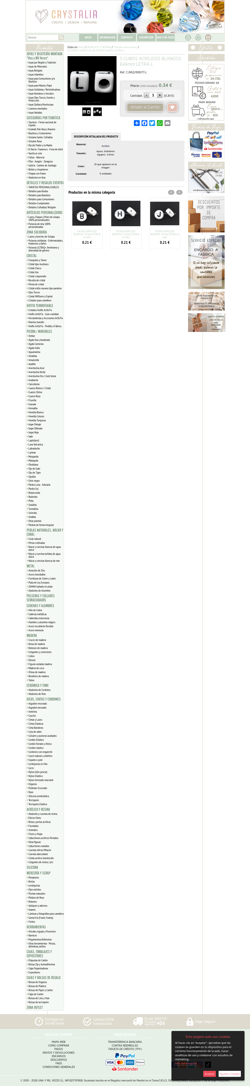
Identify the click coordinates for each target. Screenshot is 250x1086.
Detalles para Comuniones (41, 199)
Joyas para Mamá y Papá (40, 85)
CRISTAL (32, 256)
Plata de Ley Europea (38, 582)
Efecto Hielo (34, 818)
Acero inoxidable (36, 574)
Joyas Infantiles (35, 74)
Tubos (31, 680)
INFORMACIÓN (107, 37)
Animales (33, 830)
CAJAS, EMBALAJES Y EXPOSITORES (39, 954)
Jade (30, 436)
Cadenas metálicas (37, 614)
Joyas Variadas (35, 112)
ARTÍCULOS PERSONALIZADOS (45, 213)
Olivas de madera (36, 672)
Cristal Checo (34, 268)
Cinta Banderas (35, 727)
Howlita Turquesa (37, 420)
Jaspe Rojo (33, 432)
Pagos (58, 1049)
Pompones (33, 877)
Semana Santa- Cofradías (40, 137)
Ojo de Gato (34, 468)
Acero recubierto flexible (41, 626)
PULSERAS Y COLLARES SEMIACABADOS (41, 598)
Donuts (31, 660)
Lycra (31, 768)
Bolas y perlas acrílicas (39, 822)
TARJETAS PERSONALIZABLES (43, 187)
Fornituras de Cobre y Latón (42, 578)
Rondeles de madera (38, 676)
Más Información (186, 1063)
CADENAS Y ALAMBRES (40, 606)
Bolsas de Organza (37, 982)
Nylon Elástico (35, 776)
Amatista (32, 356)
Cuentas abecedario (38, 854)
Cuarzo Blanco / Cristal (39, 388)
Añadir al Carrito (145, 107)
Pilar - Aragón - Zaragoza (40, 161)
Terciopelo (33, 800)
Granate (32, 404)
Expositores (34, 972)
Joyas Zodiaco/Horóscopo (41, 104)
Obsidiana (33, 464)
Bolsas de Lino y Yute (38, 998)
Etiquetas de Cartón (38, 960)
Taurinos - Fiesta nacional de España (42, 123)
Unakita (32, 517)
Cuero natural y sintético (40, 756)
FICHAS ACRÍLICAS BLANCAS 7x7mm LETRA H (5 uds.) (125, 234)
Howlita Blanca (35, 412)
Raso (30, 792)
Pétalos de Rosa (36, 897)
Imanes (32, 909)
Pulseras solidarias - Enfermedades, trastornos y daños (45, 242)
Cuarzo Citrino (35, 392)
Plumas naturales (36, 893)
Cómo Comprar (58, 1045)
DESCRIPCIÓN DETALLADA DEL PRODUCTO (96, 136)
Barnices (32, 935)
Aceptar (210, 1074)
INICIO (88, 37)
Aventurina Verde (36, 372)
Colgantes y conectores (39, 652)
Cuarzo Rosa (34, 396)
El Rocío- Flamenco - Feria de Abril (45, 149)
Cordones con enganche (40, 752)
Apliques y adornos (37, 905)
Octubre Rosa (35, 141)
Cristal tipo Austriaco (38, 264)
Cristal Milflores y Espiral (40, 296)
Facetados (33, 826)
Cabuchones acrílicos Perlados (43, 838)
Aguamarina (34, 352)
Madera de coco (36, 668)
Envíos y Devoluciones (59, 1052)
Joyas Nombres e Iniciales (41, 93)
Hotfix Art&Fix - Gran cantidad (43, 314)
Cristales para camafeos (39, 300)
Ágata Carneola (35, 344)
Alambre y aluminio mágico (41, 622)
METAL (31, 566)
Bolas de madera (36, 644)
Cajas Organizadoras (38, 968)
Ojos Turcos (34, 292)
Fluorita (32, 400)
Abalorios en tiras (36, 177)
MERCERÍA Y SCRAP (38, 873)
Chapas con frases (37, 173)
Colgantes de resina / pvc (40, 862)
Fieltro (31, 921)
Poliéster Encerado (37, 788)
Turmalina (33, 509)
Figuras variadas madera (40, 664)
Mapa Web (58, 1042)
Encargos (59, 1056)
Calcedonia (33, 384)
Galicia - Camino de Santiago (42, 165)
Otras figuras (34, 842)
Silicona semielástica (38, 796)
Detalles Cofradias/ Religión (42, 207)
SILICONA (32, 867)
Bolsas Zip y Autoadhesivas (41, 964)
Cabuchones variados (38, 846)
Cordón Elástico (36, 739)
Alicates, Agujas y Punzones (42, 931)
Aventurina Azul (36, 368)
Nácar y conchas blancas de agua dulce (44, 548)
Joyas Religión (35, 70)
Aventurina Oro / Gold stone (42, 376)
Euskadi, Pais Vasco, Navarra (41, 129)
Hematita (32, 408)
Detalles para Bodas (38, 191)
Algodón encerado (37, 703)
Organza (32, 784)
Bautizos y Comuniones (39, 133)
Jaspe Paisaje (34, 424)
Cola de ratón (35, 731)
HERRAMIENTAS (36, 927)
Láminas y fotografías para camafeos (46, 913)
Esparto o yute (35, 760)
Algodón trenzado (37, 707)
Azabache (33, 380)
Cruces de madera (37, 640)
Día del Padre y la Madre (40, 145)
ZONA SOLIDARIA (37, 232)
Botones (32, 901)
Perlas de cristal (36, 284)
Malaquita (33, 460)
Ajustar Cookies (230, 1074)
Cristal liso (33, 272)
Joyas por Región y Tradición (42, 62)
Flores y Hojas (35, 834)
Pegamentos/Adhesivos (40, 939)
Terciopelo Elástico (37, 804)
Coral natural (34, 539)
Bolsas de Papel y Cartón (40, 990)
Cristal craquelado (37, 276)
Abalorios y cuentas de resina (42, 814)
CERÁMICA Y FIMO (37, 686)
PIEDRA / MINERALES (39, 332)
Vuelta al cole (35, 153)
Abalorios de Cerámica (39, 690)
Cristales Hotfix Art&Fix (40, 310)
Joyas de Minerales (37, 66)
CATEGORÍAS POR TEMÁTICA (43, 118)
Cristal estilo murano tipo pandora (45, 288)
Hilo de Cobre (35, 610)
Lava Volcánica (35, 444)
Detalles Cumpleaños (38, 203)
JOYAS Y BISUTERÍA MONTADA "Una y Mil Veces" (44, 56)
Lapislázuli (33, 440)
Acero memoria (35, 630)
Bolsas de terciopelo (38, 1002)
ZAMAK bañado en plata (40, 586)
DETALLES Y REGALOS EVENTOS (45, 183)
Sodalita (32, 505)
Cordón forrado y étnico (40, 744)
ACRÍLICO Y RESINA (38, 810)
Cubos (31, 656)
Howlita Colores (36, 416)
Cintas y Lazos (35, 719)
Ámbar (31, 336)
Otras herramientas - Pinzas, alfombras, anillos (42, 945)
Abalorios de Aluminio (39, 590)
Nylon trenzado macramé (40, 780)
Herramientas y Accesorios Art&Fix (45, 318)
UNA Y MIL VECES (166, 37)
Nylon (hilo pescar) (37, 772)
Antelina (32, 711)
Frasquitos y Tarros (37, 260)
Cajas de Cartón (35, 994)
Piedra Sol (33, 488)
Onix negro (34, 480)
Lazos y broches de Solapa (41, 236)
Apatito (32, 364)
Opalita (32, 476)
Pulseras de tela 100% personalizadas (39, 225)
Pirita (30, 500)
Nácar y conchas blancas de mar (44, 560)
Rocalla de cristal (36, 280)
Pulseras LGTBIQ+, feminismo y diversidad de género (43, 249)
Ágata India (34, 348)
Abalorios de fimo (37, 694)
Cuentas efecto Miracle (39, 850)
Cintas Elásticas (35, 723)
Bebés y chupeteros (38, 169)
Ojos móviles (34, 889)
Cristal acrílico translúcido (41, 858)
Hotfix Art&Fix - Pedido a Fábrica (44, 326)
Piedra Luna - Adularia (39, 484)
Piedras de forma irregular (41, 525)
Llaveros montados (37, 108)
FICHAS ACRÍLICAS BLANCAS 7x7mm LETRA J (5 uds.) (164, 234)
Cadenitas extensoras (38, 618)
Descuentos (59, 1060)
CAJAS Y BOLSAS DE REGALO (43, 978)
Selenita (32, 513)
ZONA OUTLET (35, 1008)
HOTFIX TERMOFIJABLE (40, 306)
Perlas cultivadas (36, 543)
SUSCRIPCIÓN (146, 37)
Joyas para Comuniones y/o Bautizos (41, 80)
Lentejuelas (34, 885)
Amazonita (33, 360)
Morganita (33, 456)
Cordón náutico (35, 748)
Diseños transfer (36, 322)
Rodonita (32, 496)
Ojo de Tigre (34, 472)
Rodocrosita (34, 492)
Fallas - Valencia (36, 157)
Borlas (31, 881)
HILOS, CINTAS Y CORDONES (44, 699)
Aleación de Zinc (36, 570)
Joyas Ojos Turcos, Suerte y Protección (41, 99)
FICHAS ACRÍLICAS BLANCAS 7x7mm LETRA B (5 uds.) (87, 234)
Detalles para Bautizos (39, 195)
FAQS (59, 1063)
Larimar (32, 452)
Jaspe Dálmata (35, 428)
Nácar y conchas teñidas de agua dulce (44, 555)
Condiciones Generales (59, 1067)
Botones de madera (38, 648)
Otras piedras (34, 521)
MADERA (32, 636)
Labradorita (34, 448)
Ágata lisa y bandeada (39, 340)
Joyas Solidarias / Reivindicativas (44, 89)
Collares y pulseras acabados (42, 735)
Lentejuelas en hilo (37, 764)
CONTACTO (127, 37)
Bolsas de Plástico (37, 986)
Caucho (32, 715)
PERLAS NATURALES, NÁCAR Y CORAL (45, 532)
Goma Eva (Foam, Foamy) (40, 917)
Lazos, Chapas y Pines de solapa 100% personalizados (44, 218)
